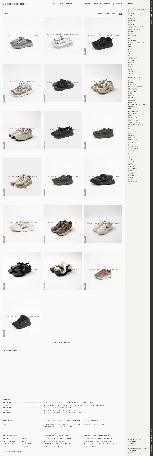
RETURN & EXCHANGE (10, 441)
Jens (129, 75)
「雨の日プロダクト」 (50, 426)
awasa (130, 8)
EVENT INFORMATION (73, 420)
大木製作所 (131, 175)
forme (130, 44)
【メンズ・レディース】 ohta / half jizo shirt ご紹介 (61, 410)
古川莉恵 (130, 177)
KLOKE (130, 84)
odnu (129, 128)
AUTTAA (130, 11)
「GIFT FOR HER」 (64, 424)
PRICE (115, 14)
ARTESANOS (131, 13)
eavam (130, 37)
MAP (69, 438)
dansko (130, 31)
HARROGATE (131, 62)
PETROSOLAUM (132, 130)
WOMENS (69, 4)
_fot (129, 53)
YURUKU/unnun (132, 172)
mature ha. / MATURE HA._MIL (136, 104)
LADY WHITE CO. (132, 91)
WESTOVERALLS (132, 164)
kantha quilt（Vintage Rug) (136, 86)
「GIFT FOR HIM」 (49, 424)
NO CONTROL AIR (133, 117)
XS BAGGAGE (132, 166)
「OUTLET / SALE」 (100, 424)
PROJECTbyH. (132, 137)
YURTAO (130, 174)
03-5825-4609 (66, 444)
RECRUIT (119, 4)
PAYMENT (6, 438)
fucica (130, 49)
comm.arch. (131, 20)
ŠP (129, 144)
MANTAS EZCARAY (133, 111)
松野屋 (130, 179)
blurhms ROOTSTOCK (134, 17)
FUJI (129, 51)
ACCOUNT (97, 4)
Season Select (132, 181)
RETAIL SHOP (26, 443)
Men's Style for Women (90, 420)
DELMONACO (132, 35)
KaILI (129, 79)
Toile (129, 157)
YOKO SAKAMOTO (133, 168)
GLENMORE (131, 60)
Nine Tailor (131, 119)
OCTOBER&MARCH (133, 124)
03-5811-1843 (108, 444)
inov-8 (130, 68)
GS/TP (130, 55)
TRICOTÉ (130, 152)
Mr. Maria (131, 99)
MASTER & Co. (132, 113)
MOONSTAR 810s (133, 102)
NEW (120, 14)
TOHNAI (130, 159)
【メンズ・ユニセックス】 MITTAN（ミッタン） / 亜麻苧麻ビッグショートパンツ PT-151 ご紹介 (74, 405)
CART (87, 4)
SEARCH (107, 4)
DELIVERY (25, 438)
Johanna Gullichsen (134, 77)
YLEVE (130, 170)
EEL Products (132, 40)
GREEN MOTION (132, 57)
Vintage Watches (133, 163)
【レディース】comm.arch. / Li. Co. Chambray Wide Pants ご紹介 (65, 412)
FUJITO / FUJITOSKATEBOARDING (137, 42)
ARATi (130, 15)
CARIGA (130, 28)
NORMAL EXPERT (133, 121)
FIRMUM (130, 48)
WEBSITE (47, 446)
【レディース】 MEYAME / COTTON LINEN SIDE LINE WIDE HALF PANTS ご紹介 (68, 402)
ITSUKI (130, 70)
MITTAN (130, 97)
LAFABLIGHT (131, 95)
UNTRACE (131, 161)
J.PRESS (130, 73)
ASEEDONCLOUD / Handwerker (137, 9)
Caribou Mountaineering (135, 26)
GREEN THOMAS (132, 59)
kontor (130, 80)
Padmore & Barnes (133, 132)
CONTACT (6, 446)
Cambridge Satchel (134, 29)
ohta (129, 126)
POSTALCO (131, 133)
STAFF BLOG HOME (50, 420)
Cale (129, 22)
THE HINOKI (131, 150)
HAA (129, 66)
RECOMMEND (107, 14)
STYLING (61, 420)
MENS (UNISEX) (58, 4)
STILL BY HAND (132, 139)
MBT (129, 108)
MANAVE (130, 106)
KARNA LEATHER (132, 90)
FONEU (130, 46)
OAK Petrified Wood (134, 123)
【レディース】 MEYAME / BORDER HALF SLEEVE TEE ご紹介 (63, 407)
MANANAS (131, 115)
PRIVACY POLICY (8, 443)
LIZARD (130, 93)
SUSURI (130, 143)
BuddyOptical (132, 18)
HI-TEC (130, 64)
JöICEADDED (131, 71)
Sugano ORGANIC (133, 148)
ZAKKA (77, 4)
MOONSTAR (131, 101)
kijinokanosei (132, 88)
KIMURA (130, 82)
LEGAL (24, 441)
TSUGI (130, 155)
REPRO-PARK (132, 135)
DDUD (130, 33)
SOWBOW (131, 141)
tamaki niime (132, 154)
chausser (131, 24)
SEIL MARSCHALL (133, 146)
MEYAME (130, 110)
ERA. (129, 39)
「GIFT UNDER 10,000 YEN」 (81, 424)
